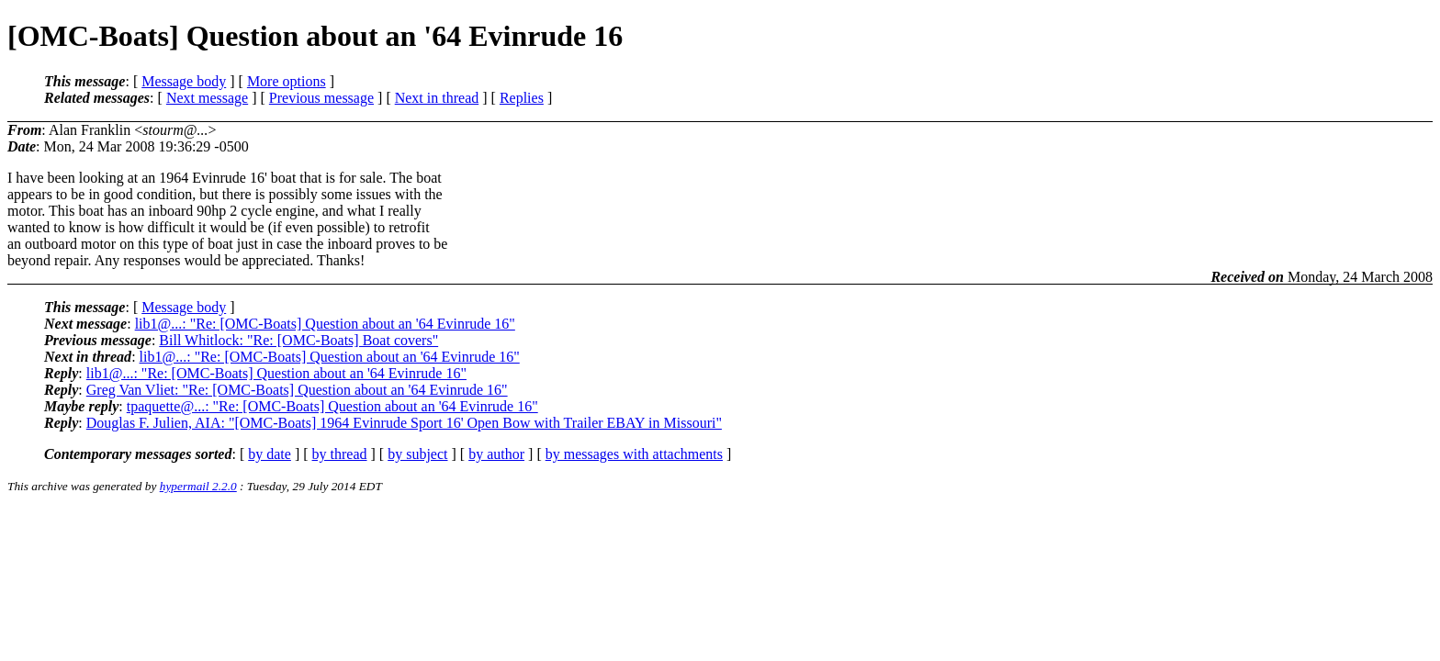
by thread (339, 454)
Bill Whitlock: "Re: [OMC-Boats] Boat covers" (298, 340)
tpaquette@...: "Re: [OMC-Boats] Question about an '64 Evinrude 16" (332, 406)
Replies (522, 98)
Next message (207, 98)
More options (286, 81)
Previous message (321, 98)
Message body (183, 81)
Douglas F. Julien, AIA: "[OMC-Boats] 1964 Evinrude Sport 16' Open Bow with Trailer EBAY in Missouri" (404, 423)
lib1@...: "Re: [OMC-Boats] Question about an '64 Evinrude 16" (325, 323)
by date (269, 454)
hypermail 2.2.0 (198, 486)
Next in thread (437, 98)
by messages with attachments (634, 454)
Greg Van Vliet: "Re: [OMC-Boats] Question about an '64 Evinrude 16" (297, 390)
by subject (417, 454)
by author (496, 454)
